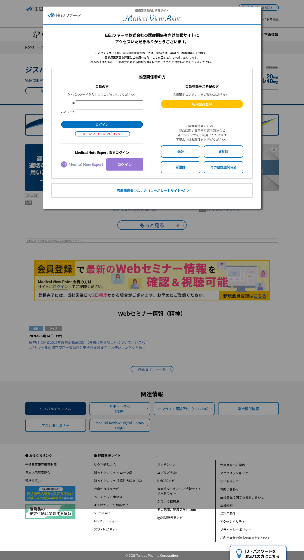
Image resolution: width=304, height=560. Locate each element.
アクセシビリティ (232, 521)
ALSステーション (106, 521)
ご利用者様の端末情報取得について (245, 537)
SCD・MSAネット (106, 529)
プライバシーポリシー (236, 529)
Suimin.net (102, 513)
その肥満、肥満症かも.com (176, 509)
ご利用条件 (228, 513)
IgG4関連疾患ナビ (170, 517)
